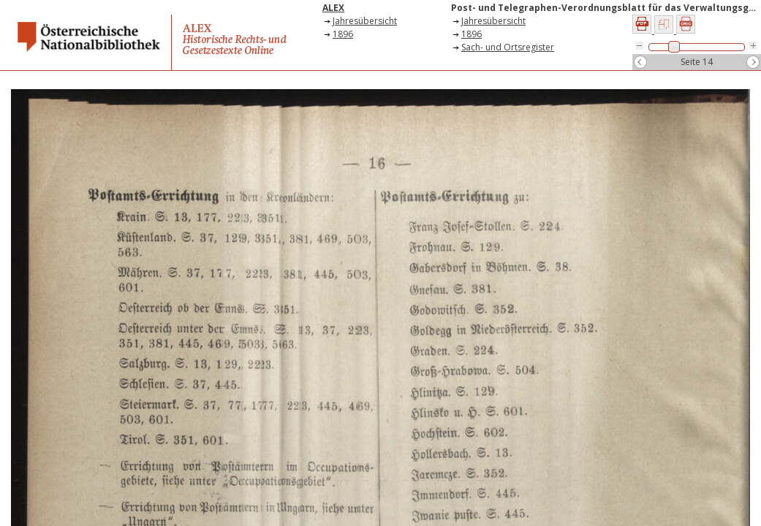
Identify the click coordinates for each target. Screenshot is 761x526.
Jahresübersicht (365, 21)
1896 (343, 34)
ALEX (333, 7)
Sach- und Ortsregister (507, 47)
